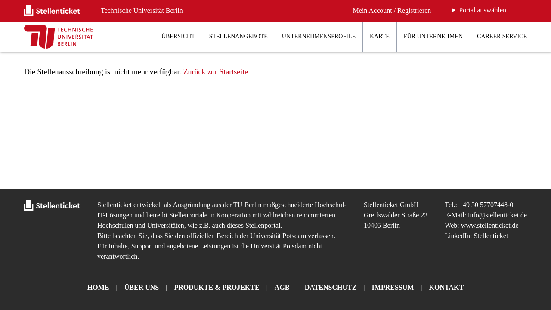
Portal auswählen (482, 10)
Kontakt (446, 287)
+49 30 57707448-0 (486, 204)
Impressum (393, 287)
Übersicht (178, 36)
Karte (380, 36)
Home (98, 287)
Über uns (141, 287)
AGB (282, 287)
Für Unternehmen (433, 36)
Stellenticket (114, 204)
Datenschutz (331, 287)
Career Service (502, 36)
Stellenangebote (238, 36)
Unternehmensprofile (319, 36)
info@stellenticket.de (497, 215)
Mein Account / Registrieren (392, 10)
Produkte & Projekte (216, 287)
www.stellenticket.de (490, 225)
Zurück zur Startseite (215, 72)
